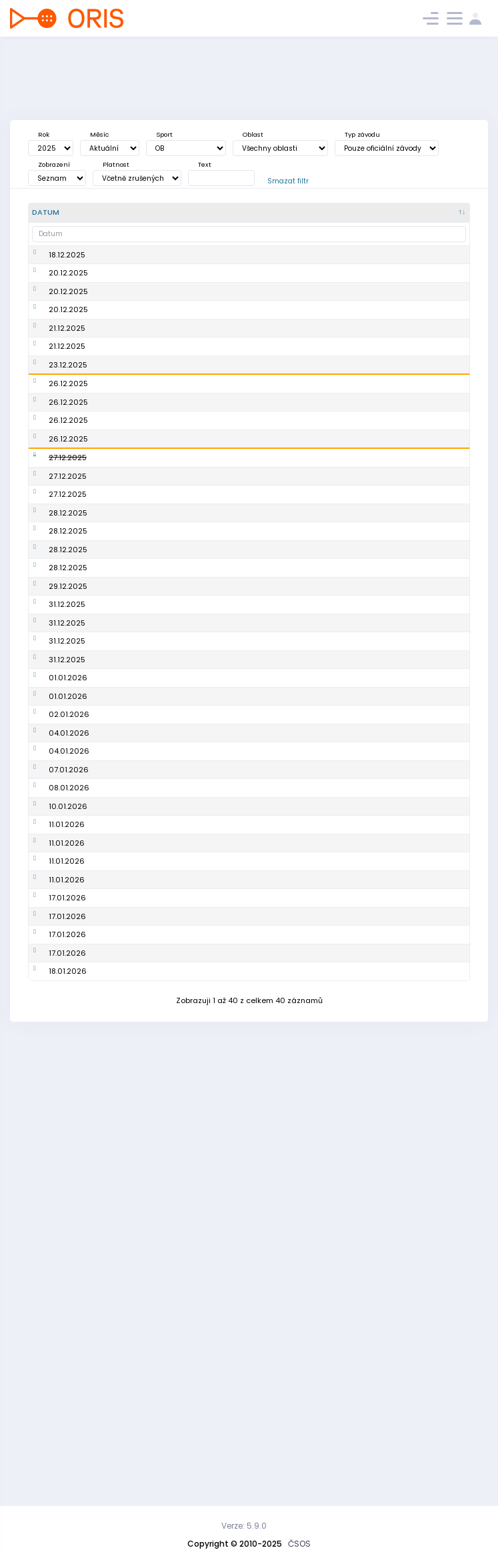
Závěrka (112, 459)
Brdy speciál (120, 1377)
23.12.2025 (68, 417)
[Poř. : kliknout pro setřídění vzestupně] (202, 212)
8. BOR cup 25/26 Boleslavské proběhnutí (128, 1256)
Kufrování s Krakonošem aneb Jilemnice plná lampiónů (131, 730)
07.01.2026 (69, 1097)
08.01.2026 (69, 1122)
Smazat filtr (288, 181)
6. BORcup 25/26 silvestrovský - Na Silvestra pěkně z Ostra (131, 840)
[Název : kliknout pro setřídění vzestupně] (137, 212)
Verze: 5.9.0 (244, 1525)
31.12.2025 (67, 799)
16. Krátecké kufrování (119, 484)
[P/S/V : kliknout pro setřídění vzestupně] (444, 212)
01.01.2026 (68, 950)
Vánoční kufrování (131, 438)
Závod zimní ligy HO (134, 1398)
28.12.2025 (68, 631)
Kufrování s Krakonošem (120, 573)
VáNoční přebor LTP (132, 334)
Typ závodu (362, 134)
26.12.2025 (68, 438)
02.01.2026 (69, 1000)
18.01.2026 (68, 1422)
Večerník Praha (125, 396)
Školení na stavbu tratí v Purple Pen (130, 1001)
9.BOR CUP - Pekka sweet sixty (131, 1423)
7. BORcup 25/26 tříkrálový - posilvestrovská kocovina (127, 1041)
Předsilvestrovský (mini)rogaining (130, 771)
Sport (164, 134)
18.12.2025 (67, 260)
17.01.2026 (67, 1326)
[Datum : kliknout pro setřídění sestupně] (61, 212)
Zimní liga (116, 1076)
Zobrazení (54, 164)
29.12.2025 (68, 770)
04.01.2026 (69, 1040)
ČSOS (299, 1543)
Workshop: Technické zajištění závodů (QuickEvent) (136, 1326)
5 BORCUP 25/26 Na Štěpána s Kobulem (134, 513)
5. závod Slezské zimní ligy (128, 1182)
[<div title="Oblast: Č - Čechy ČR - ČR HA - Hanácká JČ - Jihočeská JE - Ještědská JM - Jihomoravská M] (250, 212)
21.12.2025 (67, 365)
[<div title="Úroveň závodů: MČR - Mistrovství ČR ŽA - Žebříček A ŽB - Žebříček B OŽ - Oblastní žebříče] (391, 212)
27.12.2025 (68, 543)
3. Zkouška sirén (127, 1097)
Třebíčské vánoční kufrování (131, 690)
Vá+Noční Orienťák (132, 314)
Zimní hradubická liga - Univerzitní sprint (130, 1216)
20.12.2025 (68, 289)
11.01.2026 (67, 1181)
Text (204, 164)
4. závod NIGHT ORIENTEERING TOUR (134, 260)
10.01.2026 (68, 1151)
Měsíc (99, 134)
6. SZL (107, 1356)
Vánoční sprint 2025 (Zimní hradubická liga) (135, 365)
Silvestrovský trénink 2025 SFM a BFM (135, 800)
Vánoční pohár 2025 (135, 417)
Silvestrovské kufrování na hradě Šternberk (133, 915)
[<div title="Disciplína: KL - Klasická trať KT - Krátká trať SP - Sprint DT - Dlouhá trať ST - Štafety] (345, 212)
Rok (43, 134)
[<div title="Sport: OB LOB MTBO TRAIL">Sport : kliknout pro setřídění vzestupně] (301, 212)
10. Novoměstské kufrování (128, 661)
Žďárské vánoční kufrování (128, 602)
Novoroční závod (128, 975)
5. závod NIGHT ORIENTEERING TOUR (134, 1123)
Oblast (253, 134)
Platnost (116, 164)
